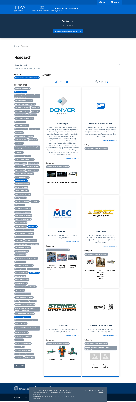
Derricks (19, 153)
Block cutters (35, 108)
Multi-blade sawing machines (23, 237)
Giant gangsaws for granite (22, 194)
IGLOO (62, 360)
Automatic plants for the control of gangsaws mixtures (25, 96)
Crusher (19, 143)
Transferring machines (21, 333)
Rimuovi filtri (20, 366)
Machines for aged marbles (23, 209)
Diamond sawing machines (22, 156)
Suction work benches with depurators (26, 320)
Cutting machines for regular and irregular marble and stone (27, 148)
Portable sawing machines (22, 248)
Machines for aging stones (22, 212)
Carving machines (20, 122)
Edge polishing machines (32, 167)
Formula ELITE (62, 183)
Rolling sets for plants (21, 273)
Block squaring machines (22, 111)
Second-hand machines (22, 280)
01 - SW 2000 (90, 270)
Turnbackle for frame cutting (23, 336)
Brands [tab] (61, 82)
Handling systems (62, 267)
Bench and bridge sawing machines (25, 104)
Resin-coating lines (33, 269)
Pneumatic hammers (21, 244)
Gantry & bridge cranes (21, 191)
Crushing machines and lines (51, 268)
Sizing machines (19, 290)
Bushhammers (32, 115)
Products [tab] (101, 82)
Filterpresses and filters (22, 177)
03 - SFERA (111, 270)
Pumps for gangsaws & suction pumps (26, 258)
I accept (100, 393)
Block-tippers (35, 111)
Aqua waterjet (51, 183)
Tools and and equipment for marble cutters (25, 328)
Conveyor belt (33, 140)
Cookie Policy (97, 390)
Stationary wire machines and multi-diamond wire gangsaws (25, 309)
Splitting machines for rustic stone (25, 305)
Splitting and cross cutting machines (25, 301)
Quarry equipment (20, 269)
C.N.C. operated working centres (24, 118)
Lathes (35, 201)
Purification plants (20, 262)
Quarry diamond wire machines (24, 265)
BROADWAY (51, 360)
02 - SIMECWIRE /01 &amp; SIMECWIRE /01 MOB (100, 274)
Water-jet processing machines (24, 354)
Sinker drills (32, 287)
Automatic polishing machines (23, 101)
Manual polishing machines (23, 219)
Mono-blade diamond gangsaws (24, 230)
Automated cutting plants (22, 89)
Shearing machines (20, 287)
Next (80, 177)
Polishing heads (33, 244)
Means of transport (20, 226)
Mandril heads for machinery (23, 216)
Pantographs (19, 241)
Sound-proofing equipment (23, 294)
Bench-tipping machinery (22, 108)
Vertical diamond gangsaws (23, 343)
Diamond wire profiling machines (24, 160)
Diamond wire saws (20, 163)
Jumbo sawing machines (22, 201)
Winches (19, 358)
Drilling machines (33, 163)
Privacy (88, 390)
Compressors (19, 133)
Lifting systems (19, 205)
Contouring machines (21, 140)
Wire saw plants (29, 358)
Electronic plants (20, 170)
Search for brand (21, 65)
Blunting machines (20, 115)
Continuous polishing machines (24, 136)
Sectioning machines (21, 283)
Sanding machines (20, 276)
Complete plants (34, 129)
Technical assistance (21, 324)
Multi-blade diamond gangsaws (24, 233)
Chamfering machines (21, 129)
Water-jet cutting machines (23, 351)
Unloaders (19, 340)
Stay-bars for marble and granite (24, 314)
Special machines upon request (24, 297)
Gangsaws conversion (21, 187)
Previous (45, 177)
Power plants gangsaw (21, 251)
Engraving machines (32, 170)
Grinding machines (20, 198)
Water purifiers (19, 347)
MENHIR (72, 360)
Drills (19, 167)
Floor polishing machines (22, 184)
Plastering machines (31, 241)
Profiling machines (20, 255)
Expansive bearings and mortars (24, 174)
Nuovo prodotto (95, 367)
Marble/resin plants (21, 223)
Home (16, 46)
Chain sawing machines (22, 126)
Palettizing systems (72, 267)
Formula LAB (72, 183)
